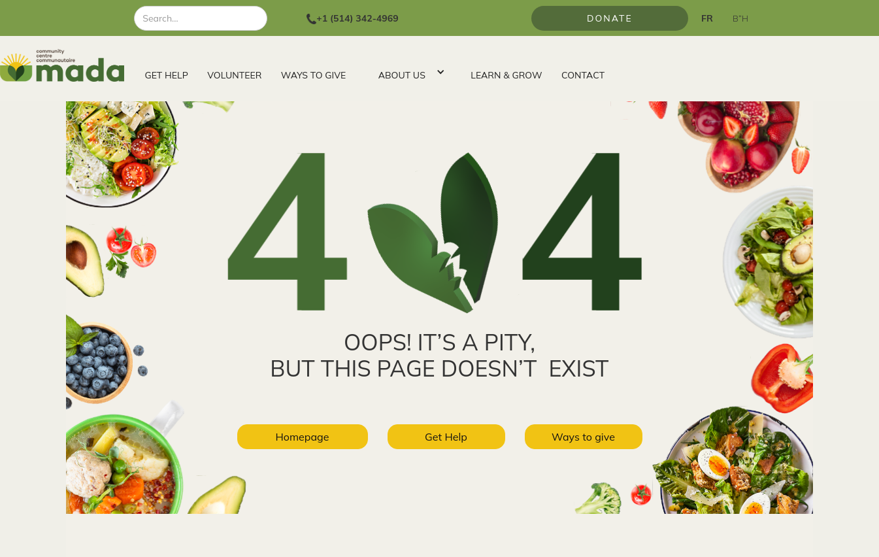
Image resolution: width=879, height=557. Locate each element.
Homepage (302, 436)
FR (707, 18)
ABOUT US (401, 75)
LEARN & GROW (506, 75)
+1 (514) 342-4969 (357, 18)
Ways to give (583, 436)
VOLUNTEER (234, 75)
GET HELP (166, 75)
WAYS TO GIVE (313, 75)
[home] (67, 65)
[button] (408, 72)
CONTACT (583, 75)
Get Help (446, 436)
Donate (610, 18)
